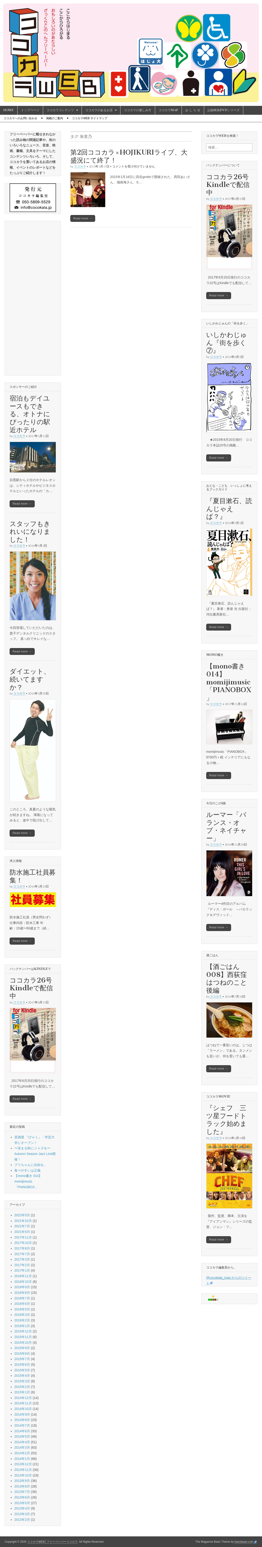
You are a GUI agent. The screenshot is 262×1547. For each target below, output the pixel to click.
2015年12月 (23, 1331)
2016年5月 (22, 1309)
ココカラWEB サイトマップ (89, 118)
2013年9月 (22, 1481)
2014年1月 (22, 1459)
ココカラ (80, 166)
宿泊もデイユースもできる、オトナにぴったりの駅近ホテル (30, 414)
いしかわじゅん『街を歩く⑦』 (226, 342)
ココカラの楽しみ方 (137, 110)
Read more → (82, 218)
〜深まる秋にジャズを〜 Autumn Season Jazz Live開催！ (35, 1153)
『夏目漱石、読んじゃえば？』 (229, 509)
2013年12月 (23, 1464)
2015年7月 (22, 1359)
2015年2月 (22, 1387)
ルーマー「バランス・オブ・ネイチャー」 (226, 826)
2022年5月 (22, 1215)
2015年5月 (22, 1370)
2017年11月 (23, 1237)
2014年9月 (22, 1414)
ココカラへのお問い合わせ (20, 118)
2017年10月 (23, 1243)
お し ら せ (192, 110)
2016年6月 (22, 1304)
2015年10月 (23, 1342)
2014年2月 (22, 1453)
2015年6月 (22, 1364)
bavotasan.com (244, 1541)
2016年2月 (22, 1320)
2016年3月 (22, 1315)
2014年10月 (23, 1409)
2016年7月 (22, 1298)
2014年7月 (22, 1425)
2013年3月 (22, 1514)
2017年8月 (22, 1248)
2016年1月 (22, 1326)
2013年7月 (22, 1492)
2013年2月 (22, 1519)
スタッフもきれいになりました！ (30, 531)
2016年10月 (23, 1282)
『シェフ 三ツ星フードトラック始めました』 (226, 1120)
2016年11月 (23, 1276)
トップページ (30, 110)
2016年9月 (22, 1287)
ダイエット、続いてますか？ (30, 679)
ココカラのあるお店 (99, 110)
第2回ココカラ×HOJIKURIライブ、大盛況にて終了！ (128, 156)
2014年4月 (22, 1442)
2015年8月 (22, 1353)
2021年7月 (22, 1226)
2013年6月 (22, 1497)
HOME (9, 110)
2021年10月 (23, 1221)
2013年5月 (22, 1503)
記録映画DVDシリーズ (224, 110)
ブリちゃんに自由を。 (30, 1165)
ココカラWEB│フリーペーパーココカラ (52, 1541)
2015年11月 (23, 1337)
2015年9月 (22, 1348)
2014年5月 (22, 1436)
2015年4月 (22, 1375)
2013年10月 (23, 1475)
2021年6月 (22, 1232)
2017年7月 (22, 1254)
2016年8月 (22, 1293)
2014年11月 (23, 1403)
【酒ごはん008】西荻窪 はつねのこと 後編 (230, 978)
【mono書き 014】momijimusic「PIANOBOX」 (28, 1181)
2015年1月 (22, 1392)
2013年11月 (23, 1470)
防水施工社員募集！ (33, 876)
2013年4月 (22, 1508)
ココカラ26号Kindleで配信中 (31, 988)
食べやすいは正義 (27, 1170)
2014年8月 (22, 1420)
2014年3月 (22, 1447)
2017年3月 (22, 1259)
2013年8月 (22, 1486)
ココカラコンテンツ (60, 110)
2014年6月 (22, 1431)
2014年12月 (23, 1398)
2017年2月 (22, 1265)
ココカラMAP (168, 110)
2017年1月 (22, 1270)
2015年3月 (22, 1381)
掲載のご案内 (54, 118)
